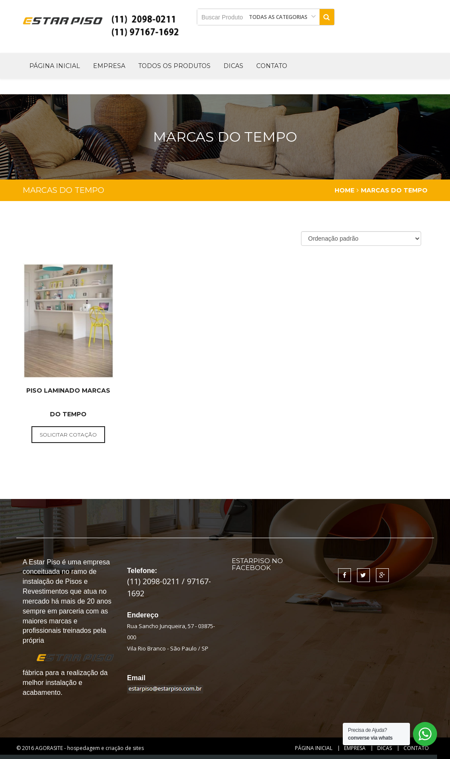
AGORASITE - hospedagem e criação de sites (89, 748)
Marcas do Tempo (394, 190)
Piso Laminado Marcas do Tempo (68, 402)
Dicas (233, 66)
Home (344, 190)
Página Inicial (54, 66)
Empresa (109, 66)
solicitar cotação (68, 434)
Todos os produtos (174, 66)
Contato (271, 66)
